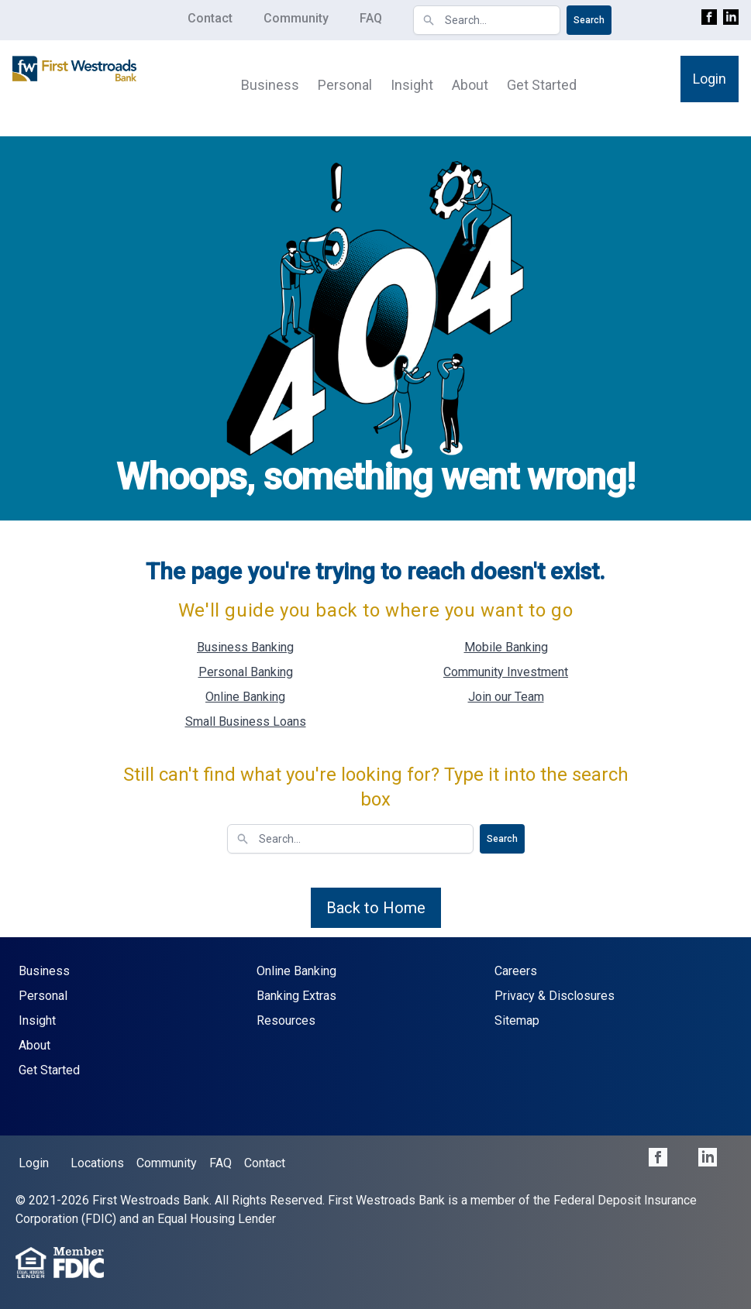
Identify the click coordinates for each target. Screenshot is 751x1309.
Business (270, 85)
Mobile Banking (506, 647)
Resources (286, 1020)
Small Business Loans (245, 721)
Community (296, 18)
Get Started (542, 85)
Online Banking (245, 696)
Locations (97, 1163)
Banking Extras (296, 995)
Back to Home (375, 907)
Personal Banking (245, 672)
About (470, 85)
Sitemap (516, 1020)
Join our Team (506, 696)
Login (709, 78)
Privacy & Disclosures (554, 995)
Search (589, 20)
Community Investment (505, 672)
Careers (515, 971)
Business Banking (245, 647)
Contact (210, 18)
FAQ (371, 18)
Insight (412, 85)
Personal (345, 85)
